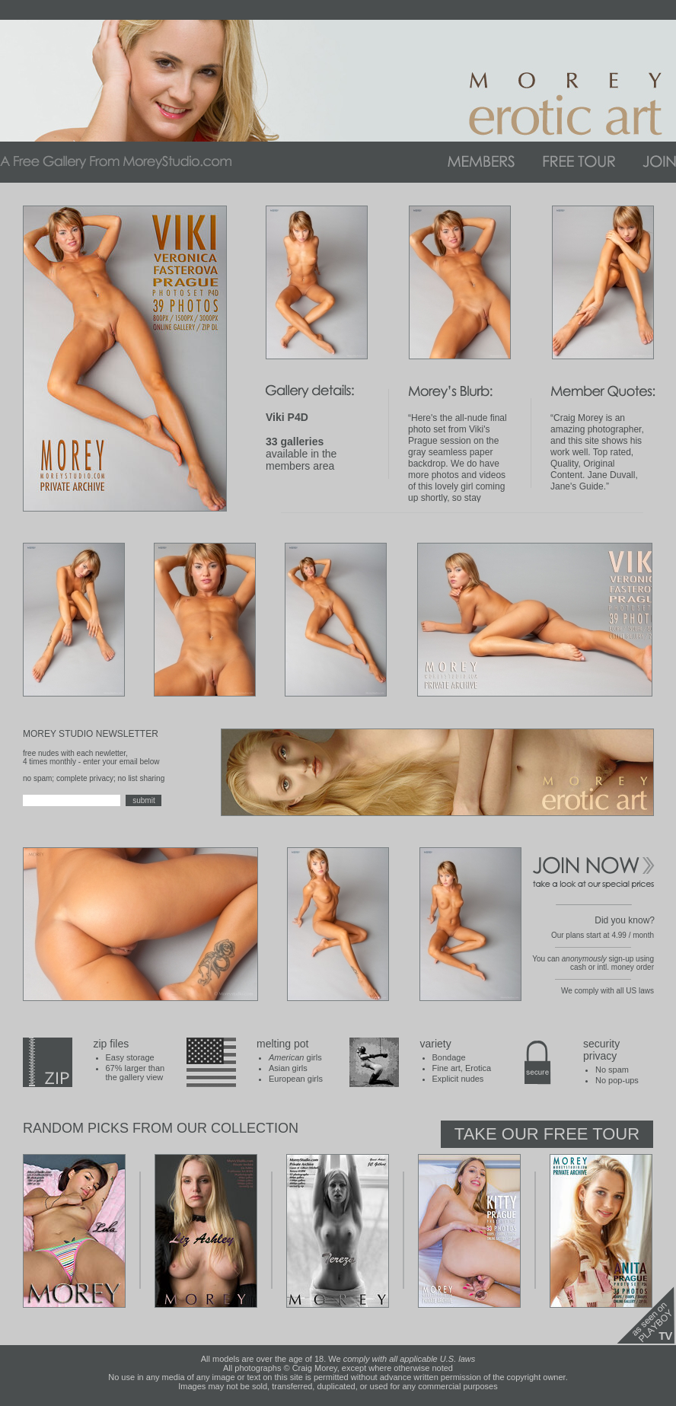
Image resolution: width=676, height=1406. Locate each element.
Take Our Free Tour (546, 1133)
